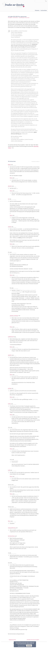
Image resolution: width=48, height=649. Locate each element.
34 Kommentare (15, 17)
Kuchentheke (44, 10)
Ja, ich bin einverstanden (29, 645)
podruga (9, 389)
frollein (9, 405)
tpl (8, 198)
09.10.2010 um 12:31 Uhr (12, 472)
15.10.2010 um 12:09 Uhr (12, 530)
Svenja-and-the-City (12, 529)
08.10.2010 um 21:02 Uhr (12, 253)
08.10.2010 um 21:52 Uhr (12, 357)
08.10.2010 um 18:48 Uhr (12, 165)
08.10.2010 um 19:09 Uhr (12, 199)
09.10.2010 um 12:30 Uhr (12, 429)
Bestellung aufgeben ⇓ (36, 161)
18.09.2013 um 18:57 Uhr (12, 555)
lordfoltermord (11, 338)
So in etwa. (35, 401)
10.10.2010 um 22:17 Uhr (14, 327)
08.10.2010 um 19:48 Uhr (14, 216)
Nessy (11, 177)
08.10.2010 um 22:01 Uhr (12, 390)
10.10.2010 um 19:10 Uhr (12, 509)
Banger (9, 164)
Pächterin (37, 10)
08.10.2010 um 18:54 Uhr (14, 178)
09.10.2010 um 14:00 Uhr (14, 288)
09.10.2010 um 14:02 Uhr (14, 316)
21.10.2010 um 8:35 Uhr (12, 538)
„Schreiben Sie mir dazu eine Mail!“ (33, 641)
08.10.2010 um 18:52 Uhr (14, 191)
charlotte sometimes (14, 315)
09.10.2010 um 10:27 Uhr (12, 406)
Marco (9, 522)
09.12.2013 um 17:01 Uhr (12, 565)
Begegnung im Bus (12, 641)
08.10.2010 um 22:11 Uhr (14, 399)
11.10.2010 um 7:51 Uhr (12, 523)
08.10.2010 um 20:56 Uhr (12, 227)
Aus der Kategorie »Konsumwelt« (24, 17)
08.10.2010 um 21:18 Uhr (12, 339)
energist (9, 226)
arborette (10, 186)
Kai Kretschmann (11, 537)
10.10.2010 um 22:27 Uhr (14, 496)
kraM (9, 471)
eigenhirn (10, 356)
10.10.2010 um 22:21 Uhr (14, 451)
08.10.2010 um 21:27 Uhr (14, 349)
